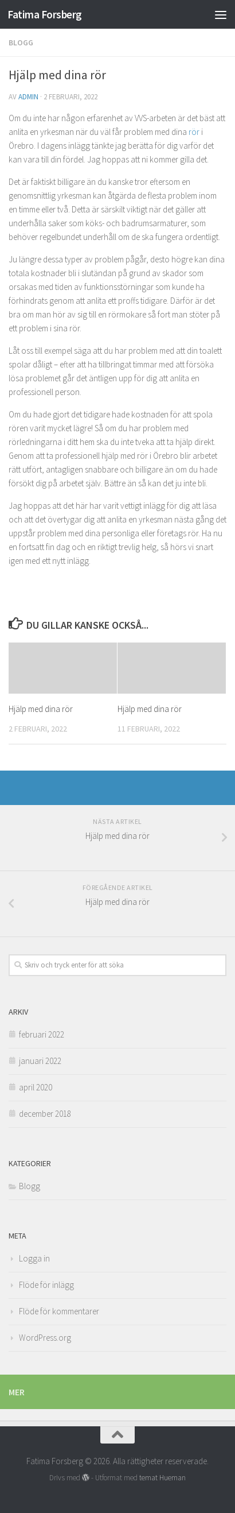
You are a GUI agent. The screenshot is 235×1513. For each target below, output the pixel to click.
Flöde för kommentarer (59, 1311)
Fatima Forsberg (44, 14)
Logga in (34, 1258)
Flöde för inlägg (46, 1284)
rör (194, 131)
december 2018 (45, 1113)
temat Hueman (162, 1478)
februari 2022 (41, 1034)
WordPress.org (45, 1337)
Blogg (21, 42)
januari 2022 (40, 1060)
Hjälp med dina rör (41, 708)
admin (28, 97)
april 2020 (35, 1087)
